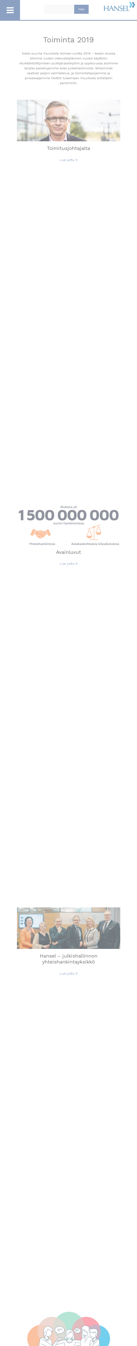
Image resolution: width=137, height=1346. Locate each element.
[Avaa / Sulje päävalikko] (10, 10)
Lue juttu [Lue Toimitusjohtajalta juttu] (68, 160)
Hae (81, 9)
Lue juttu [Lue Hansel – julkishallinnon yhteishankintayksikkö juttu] (68, 973)
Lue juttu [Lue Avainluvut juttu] (68, 564)
